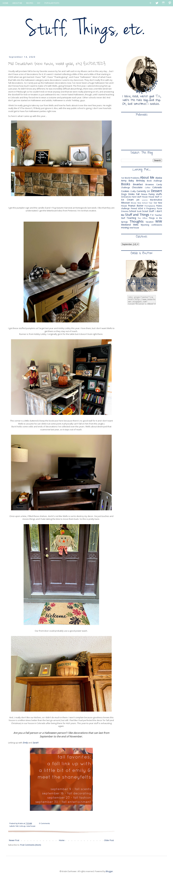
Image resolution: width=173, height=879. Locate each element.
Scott (139, 211)
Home (61, 840)
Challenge (125, 187)
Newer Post (14, 840)
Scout (145, 211)
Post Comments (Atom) (30, 845)
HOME (5, 3)
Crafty (133, 191)
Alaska (158, 177)
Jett (138, 199)
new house (30, 826)
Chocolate (137, 187)
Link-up (22, 826)
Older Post (109, 840)
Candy (159, 184)
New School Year (145, 203)
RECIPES (29, 3)
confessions (156, 224)
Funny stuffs (155, 194)
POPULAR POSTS (52, 3)
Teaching (131, 217)
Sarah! (35, 742)
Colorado (157, 187)
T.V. (152, 214)
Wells (135, 224)
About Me (147, 177)
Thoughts (136, 221)
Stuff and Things (137, 214)
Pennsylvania (150, 206)
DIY (38, 3)
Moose (133, 203)
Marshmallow (156, 199)
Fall (17, 826)
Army (123, 180)
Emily (25, 742)
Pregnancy (151, 208)
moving (125, 227)
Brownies (149, 184)
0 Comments (44, 823)
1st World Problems (130, 178)
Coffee (147, 187)
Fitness (144, 194)
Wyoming (145, 224)
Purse (159, 208)
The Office (142, 218)
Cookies (125, 191)
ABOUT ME (17, 3)
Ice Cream (127, 199)
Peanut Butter (135, 205)
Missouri (125, 202)
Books (125, 184)
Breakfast (138, 184)
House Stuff (153, 196)
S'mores (124, 211)
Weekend (126, 224)
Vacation (149, 221)
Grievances (126, 196)
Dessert (156, 191)
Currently (141, 191)
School (132, 211)
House (145, 196)
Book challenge (154, 180)
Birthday (140, 180)
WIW (158, 221)
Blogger (109, 871)
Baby (131, 180)
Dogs (124, 194)
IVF (161, 197)
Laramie (145, 200)
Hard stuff (136, 196)
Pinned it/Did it (138, 208)
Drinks (131, 194)
